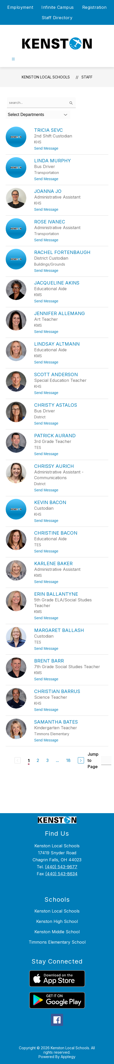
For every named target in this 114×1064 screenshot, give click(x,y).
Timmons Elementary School (57, 942)
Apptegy (68, 1056)
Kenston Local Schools (46, 77)
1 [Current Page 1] (28, 760)
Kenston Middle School (57, 931)
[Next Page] (81, 760)
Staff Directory (57, 17)
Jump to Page (93, 760)
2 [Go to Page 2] (38, 760)
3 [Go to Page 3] (47, 760)
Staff (87, 77)
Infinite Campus (57, 7)
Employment (20, 7)
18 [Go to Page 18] (68, 760)
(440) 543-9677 (61, 866)
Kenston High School (57, 921)
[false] (41, 102)
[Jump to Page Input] (106, 760)
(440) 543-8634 (61, 873)
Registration (94, 7)
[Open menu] (13, 59)
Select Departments (26, 114)
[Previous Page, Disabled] (17, 760)
